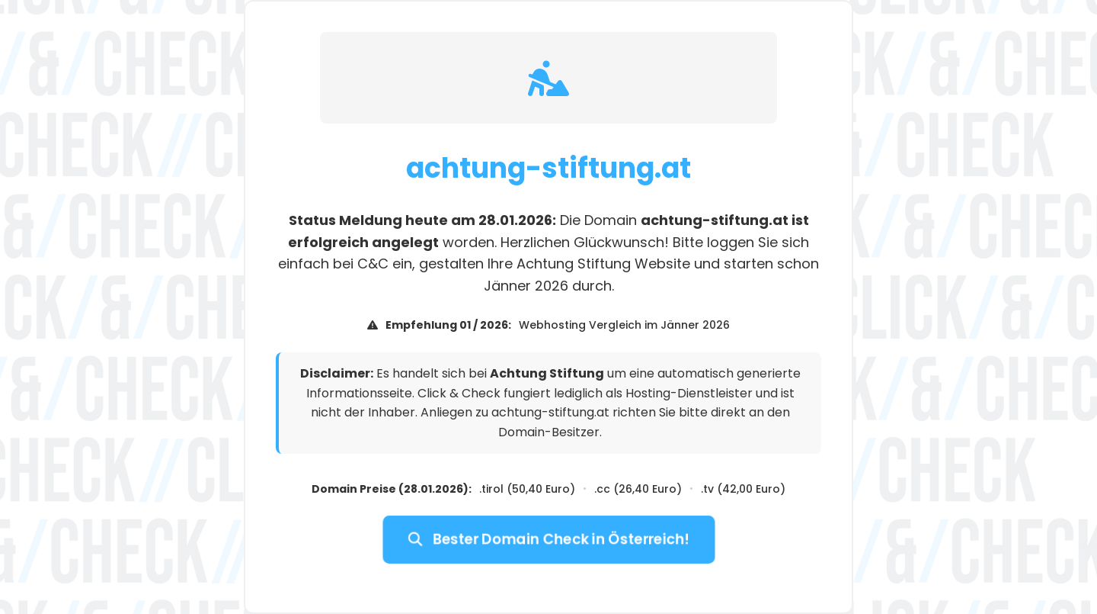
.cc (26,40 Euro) (638, 489)
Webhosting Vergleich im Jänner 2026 (624, 325)
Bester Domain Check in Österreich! (548, 539)
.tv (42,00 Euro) (743, 489)
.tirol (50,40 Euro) (527, 489)
